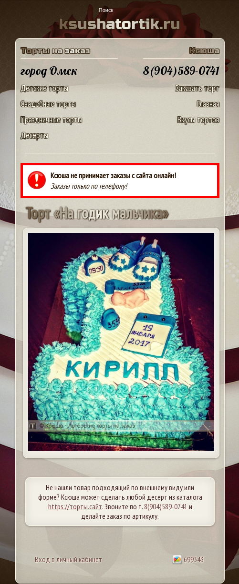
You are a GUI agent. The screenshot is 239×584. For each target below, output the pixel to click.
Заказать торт (197, 87)
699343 (188, 559)
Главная (208, 103)
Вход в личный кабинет (68, 559)
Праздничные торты (51, 119)
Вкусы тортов (198, 119)
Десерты (34, 135)
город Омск (49, 70)
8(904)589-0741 (165, 506)
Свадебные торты (48, 103)
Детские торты (44, 87)
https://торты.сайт (75, 506)
